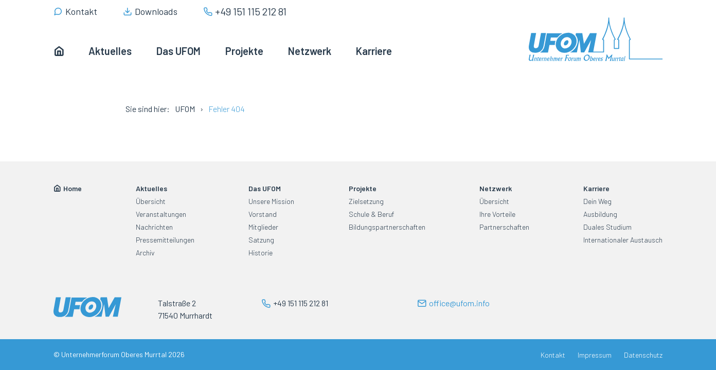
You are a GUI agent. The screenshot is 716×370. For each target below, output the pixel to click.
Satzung (261, 239)
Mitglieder (263, 227)
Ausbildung (600, 214)
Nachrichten (154, 227)
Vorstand (262, 214)
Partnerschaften (504, 227)
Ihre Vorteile (497, 214)
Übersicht (151, 201)
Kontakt (553, 354)
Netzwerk (495, 188)
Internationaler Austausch (623, 239)
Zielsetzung (366, 201)
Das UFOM (264, 188)
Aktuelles (151, 188)
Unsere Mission (271, 201)
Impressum (595, 354)
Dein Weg (597, 201)
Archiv (145, 252)
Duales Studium (607, 227)
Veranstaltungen (161, 214)
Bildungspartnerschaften (387, 227)
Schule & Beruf (371, 214)
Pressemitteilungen (165, 239)
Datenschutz (643, 354)
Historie (260, 252)
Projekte (363, 188)
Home (72, 188)
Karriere (596, 188)
